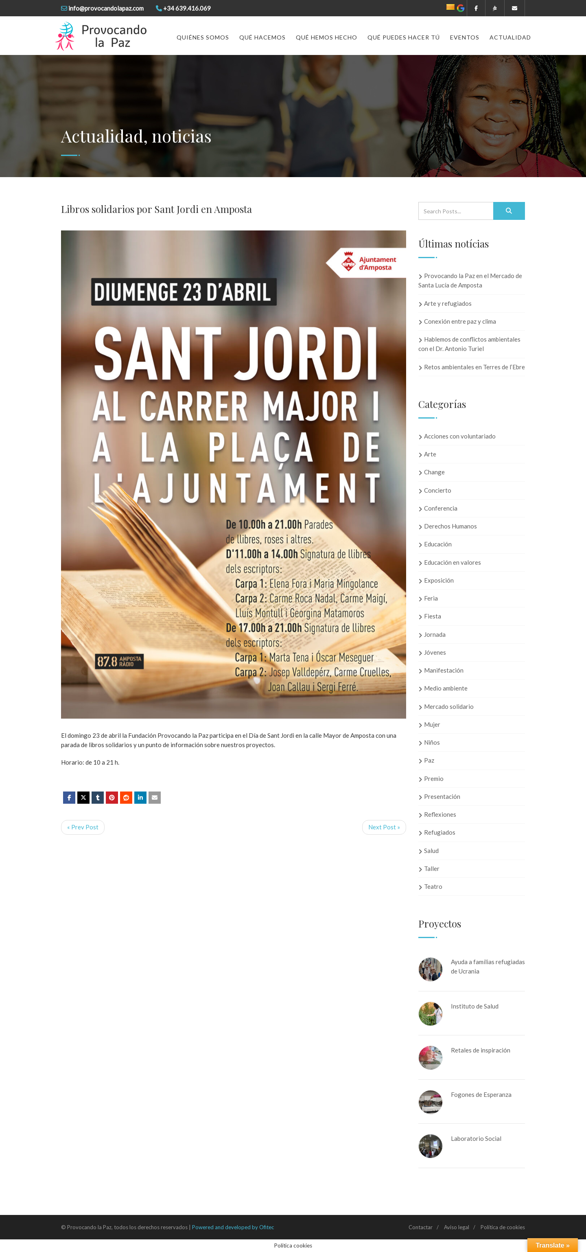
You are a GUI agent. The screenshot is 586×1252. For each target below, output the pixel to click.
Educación (438, 544)
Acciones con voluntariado (460, 436)
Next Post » (384, 827)
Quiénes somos (203, 37)
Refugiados (439, 832)
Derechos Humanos (450, 526)
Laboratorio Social (476, 1138)
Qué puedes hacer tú (403, 37)
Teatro (433, 886)
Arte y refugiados (448, 303)
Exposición (439, 580)
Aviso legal (456, 1227)
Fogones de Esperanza (481, 1094)
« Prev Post (82, 827)
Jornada (435, 634)
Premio (434, 778)
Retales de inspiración (480, 1050)
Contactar (421, 1227)
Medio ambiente (446, 688)
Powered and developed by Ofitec (233, 1227)
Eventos (464, 37)
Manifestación (444, 670)
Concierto (437, 490)
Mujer (432, 724)
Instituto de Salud (475, 1006)
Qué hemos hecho (326, 37)
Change (434, 472)
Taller (432, 868)
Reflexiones (440, 814)
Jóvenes (435, 652)
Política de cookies (503, 1227)
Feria (431, 598)
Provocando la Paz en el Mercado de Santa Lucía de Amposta (470, 280)
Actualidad (510, 37)
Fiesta (432, 616)
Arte (430, 454)
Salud (431, 850)
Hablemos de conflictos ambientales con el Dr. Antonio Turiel (469, 343)
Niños (432, 742)
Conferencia (440, 508)
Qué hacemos (262, 37)
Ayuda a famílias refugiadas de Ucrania (488, 966)
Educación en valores (452, 562)
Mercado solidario (449, 706)
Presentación (442, 796)
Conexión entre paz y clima (460, 321)
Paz (429, 760)
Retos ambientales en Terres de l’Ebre (474, 367)
